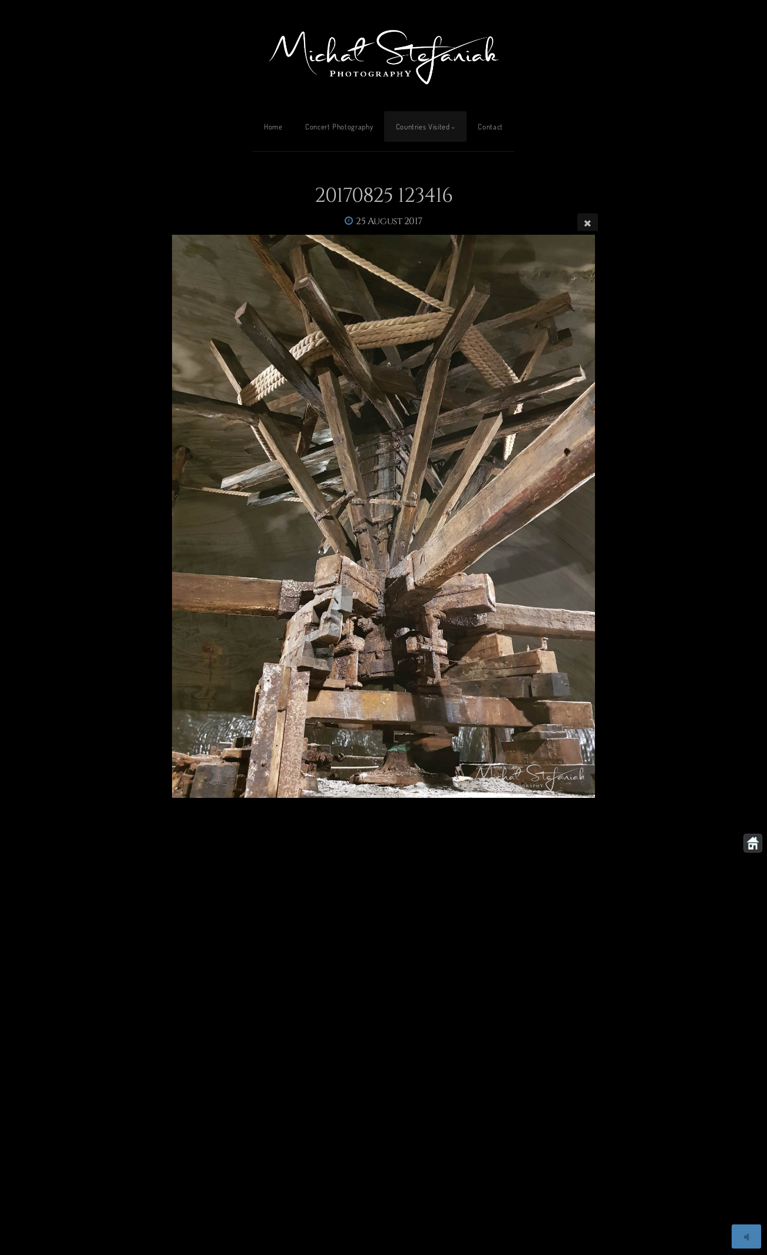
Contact (490, 126)
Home (273, 126)
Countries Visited (423, 126)
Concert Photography (339, 126)
